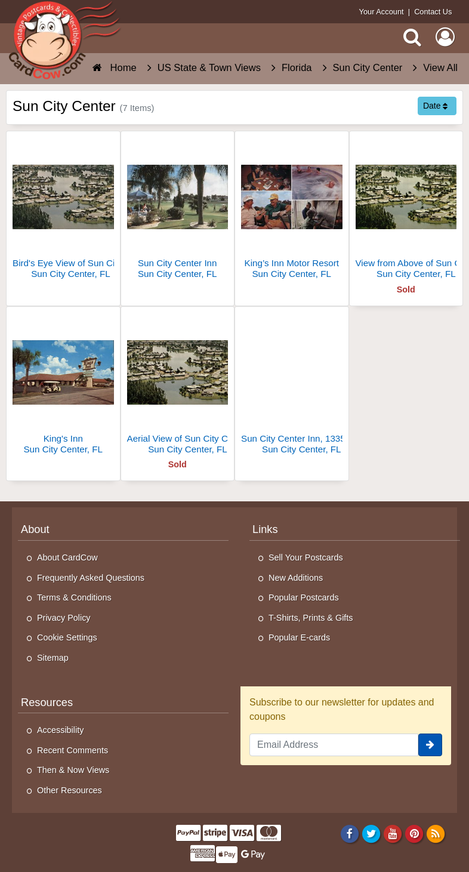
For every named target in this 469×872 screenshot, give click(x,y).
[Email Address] (333, 745)
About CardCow (67, 557)
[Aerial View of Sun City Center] (178, 385)
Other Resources (69, 790)
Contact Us (433, 11)
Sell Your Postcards (306, 557)
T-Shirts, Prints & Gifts (311, 618)
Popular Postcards (304, 597)
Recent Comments (72, 750)
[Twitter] (371, 833)
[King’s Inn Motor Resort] (292, 209)
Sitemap (53, 658)
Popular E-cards (299, 637)
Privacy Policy (64, 618)
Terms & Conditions (74, 597)
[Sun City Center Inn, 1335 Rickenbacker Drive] (292, 385)
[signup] (430, 745)
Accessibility (60, 730)
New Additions (296, 578)
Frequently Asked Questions (90, 578)
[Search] (412, 37)
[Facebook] (349, 833)
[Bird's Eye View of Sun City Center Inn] (63, 209)
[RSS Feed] (435, 833)
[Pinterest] (414, 833)
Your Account (381, 11)
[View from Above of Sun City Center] (406, 209)
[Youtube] (392, 833)
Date (435, 105)
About (35, 529)
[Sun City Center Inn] (178, 209)
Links (265, 529)
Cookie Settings (67, 637)
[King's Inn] (63, 385)
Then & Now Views (73, 770)
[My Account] (445, 37)
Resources (47, 702)
